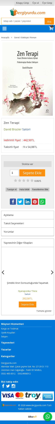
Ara (49, 21)
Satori (27, 294)
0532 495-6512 (8, 373)
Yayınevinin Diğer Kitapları (18, 242)
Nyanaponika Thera (27, 291)
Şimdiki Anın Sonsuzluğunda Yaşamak (27, 282)
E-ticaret (22, 416)
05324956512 (24, 373)
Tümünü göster (43, 310)
